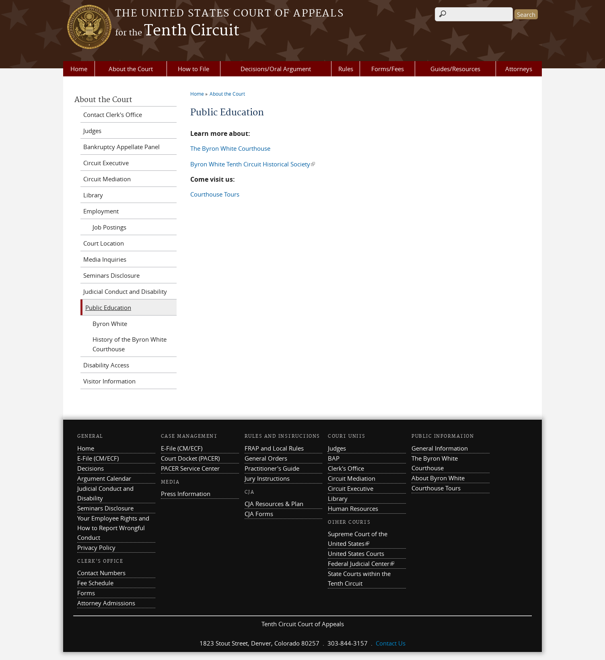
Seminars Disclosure (111, 275)
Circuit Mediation (107, 179)
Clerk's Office (346, 468)
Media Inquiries (104, 259)
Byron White (110, 324)
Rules (345, 69)
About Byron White (438, 478)
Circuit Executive (106, 163)
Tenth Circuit (177, 31)
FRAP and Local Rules (274, 448)
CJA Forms (259, 514)
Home (78, 69)
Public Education (108, 307)
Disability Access (106, 365)
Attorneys (518, 69)
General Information (440, 448)
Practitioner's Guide (272, 468)
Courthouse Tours (214, 194)
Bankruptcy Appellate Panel (121, 147)
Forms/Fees (387, 69)
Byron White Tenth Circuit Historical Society (252, 164)
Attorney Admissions (106, 603)
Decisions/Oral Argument (276, 69)
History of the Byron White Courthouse (130, 344)
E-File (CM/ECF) (98, 458)
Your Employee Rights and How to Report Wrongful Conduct (113, 527)
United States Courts (356, 553)
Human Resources (353, 508)
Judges (92, 131)
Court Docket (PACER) (190, 458)
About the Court (131, 69)
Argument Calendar (104, 478)
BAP (334, 458)
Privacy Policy (96, 547)
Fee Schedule (95, 583)
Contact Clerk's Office (112, 115)
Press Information (185, 494)
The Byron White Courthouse (230, 148)
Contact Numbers (101, 573)
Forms (86, 593)
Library (93, 195)
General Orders (266, 458)
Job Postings (109, 227)
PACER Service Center (190, 468)
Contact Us (390, 643)
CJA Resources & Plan (274, 504)
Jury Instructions (267, 478)
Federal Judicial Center (361, 564)
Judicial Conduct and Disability (125, 291)
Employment (101, 211)
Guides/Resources (455, 69)
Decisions (90, 468)
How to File (193, 69)
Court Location (103, 243)
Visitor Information (109, 381)
